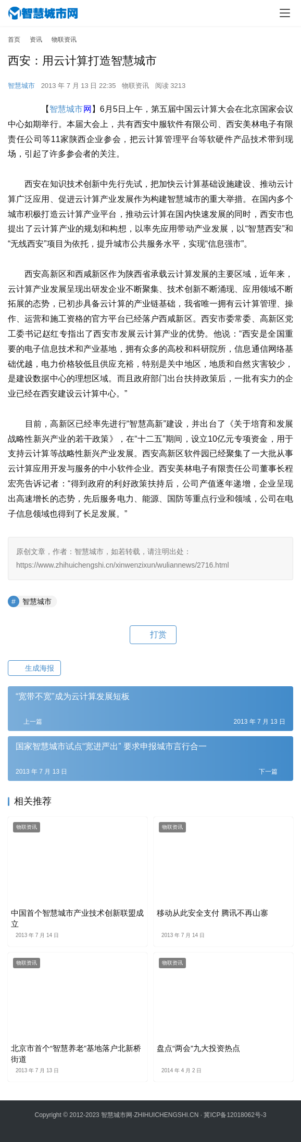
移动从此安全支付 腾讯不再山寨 (212, 912)
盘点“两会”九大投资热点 (198, 1048)
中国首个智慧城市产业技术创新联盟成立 (77, 918)
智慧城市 (21, 85)
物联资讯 (135, 85)
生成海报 (34, 668)
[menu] (285, 13)
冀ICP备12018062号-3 (235, 1115)
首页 (14, 39)
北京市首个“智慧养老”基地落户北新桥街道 (76, 1053)
